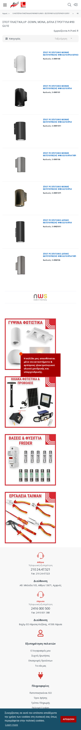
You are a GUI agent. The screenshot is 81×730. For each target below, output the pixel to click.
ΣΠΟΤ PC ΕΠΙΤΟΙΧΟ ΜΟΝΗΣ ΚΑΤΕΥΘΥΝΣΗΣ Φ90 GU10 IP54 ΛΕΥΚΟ (61, 53)
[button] (69, 4)
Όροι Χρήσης (40, 697)
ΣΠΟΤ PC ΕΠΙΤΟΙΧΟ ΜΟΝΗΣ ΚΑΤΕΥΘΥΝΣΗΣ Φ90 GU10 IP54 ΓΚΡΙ (59, 154)
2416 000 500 (40, 608)
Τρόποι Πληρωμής (40, 702)
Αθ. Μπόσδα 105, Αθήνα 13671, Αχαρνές (40, 585)
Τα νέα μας (40, 665)
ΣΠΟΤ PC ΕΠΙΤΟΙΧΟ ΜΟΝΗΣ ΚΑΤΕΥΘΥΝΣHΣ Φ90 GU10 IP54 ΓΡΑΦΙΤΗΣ (57, 122)
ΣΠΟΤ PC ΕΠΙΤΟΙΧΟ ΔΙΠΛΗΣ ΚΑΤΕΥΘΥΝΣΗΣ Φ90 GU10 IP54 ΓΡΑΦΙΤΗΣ (57, 223)
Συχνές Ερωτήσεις (40, 655)
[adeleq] (18, 5)
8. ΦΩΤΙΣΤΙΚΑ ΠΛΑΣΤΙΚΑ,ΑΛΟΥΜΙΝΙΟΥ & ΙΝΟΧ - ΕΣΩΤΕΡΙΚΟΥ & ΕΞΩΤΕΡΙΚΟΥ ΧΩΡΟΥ (41, 13)
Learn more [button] (11, 725)
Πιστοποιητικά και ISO (40, 692)
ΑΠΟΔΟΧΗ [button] (68, 719)
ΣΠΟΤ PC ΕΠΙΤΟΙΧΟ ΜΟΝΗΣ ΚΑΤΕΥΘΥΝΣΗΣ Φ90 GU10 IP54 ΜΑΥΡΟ (57, 88)
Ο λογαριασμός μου (40, 650)
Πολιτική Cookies (40, 707)
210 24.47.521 (40, 569)
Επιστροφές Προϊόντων (40, 660)
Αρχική (4, 13)
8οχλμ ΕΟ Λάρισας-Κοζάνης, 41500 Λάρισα (40, 624)
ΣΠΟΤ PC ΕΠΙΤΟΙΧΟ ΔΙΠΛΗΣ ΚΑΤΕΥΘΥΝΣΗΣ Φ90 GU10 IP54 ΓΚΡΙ (59, 255)
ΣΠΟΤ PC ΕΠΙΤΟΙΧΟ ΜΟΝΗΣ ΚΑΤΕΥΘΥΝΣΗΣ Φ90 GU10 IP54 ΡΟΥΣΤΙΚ (57, 189)
